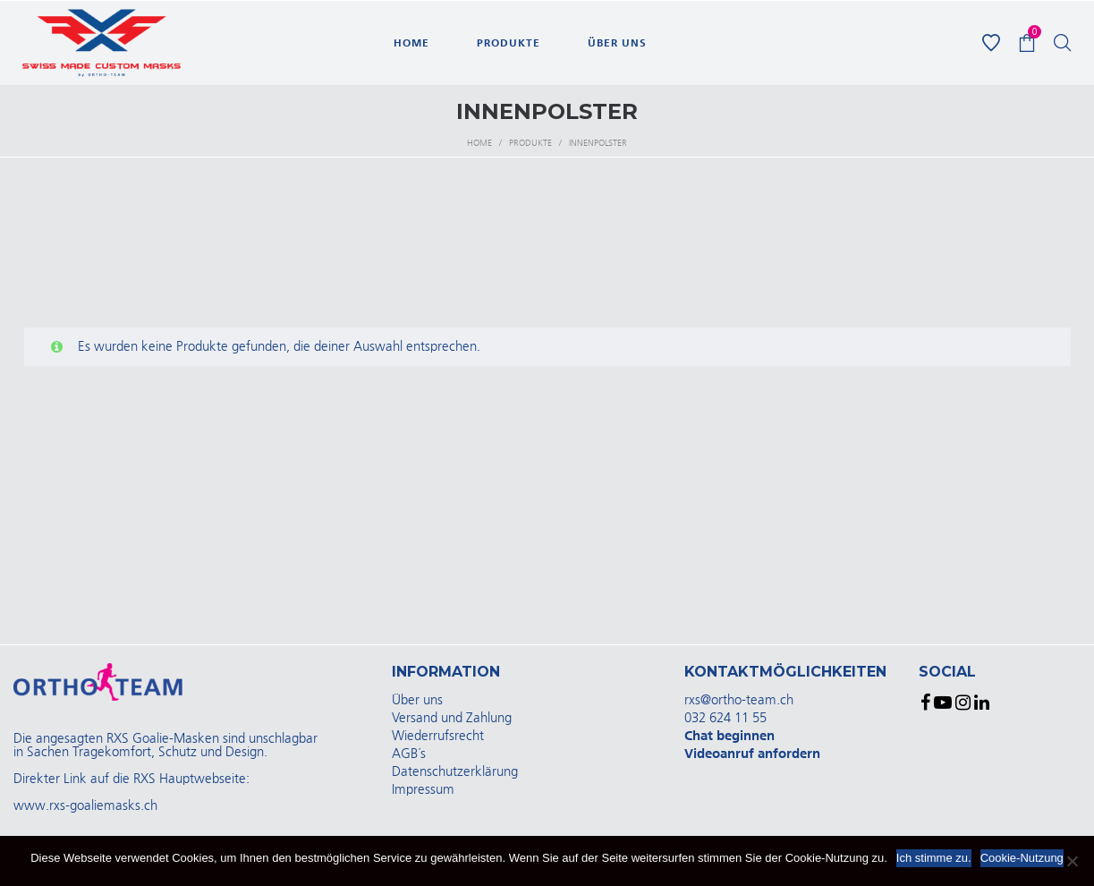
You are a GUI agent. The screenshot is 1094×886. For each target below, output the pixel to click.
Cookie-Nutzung (1022, 858)
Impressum (423, 790)
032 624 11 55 (725, 718)
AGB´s (409, 754)
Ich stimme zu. (933, 858)
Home (479, 143)
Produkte (530, 143)
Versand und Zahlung (452, 718)
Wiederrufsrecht (438, 736)
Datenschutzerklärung (455, 772)
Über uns (417, 700)
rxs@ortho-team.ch (738, 700)
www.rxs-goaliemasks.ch (85, 806)
